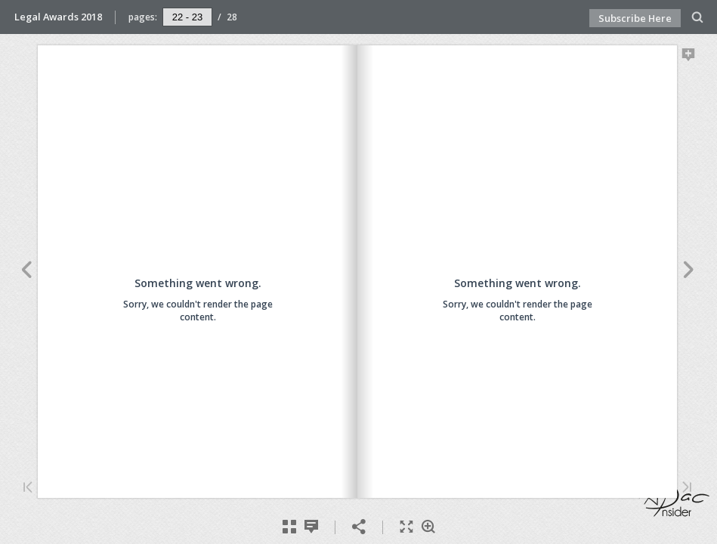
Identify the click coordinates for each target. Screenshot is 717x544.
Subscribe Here (635, 18)
